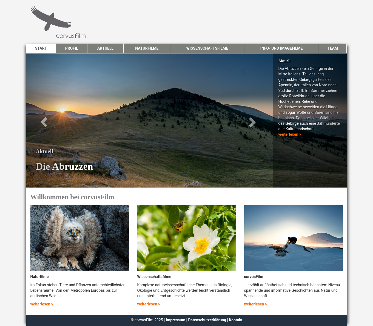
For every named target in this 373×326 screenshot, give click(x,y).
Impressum (176, 320)
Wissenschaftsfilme (207, 48)
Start (41, 48)
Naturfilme (146, 48)
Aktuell (105, 48)
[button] (50, 120)
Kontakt (236, 320)
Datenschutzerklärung (207, 320)
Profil (71, 48)
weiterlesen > (289, 134)
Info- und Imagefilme (281, 48)
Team (333, 48)
